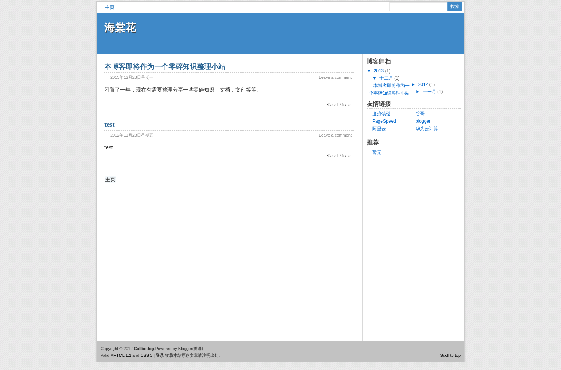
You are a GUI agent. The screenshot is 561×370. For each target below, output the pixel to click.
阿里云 (379, 128)
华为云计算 (427, 128)
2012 (423, 84)
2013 (379, 71)
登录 (160, 355)
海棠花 (120, 27)
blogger (423, 121)
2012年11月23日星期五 (131, 135)
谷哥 (420, 113)
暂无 (376, 152)
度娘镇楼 (381, 113)
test (109, 124)
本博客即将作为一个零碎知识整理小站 (164, 67)
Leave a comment (335, 77)
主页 (109, 7)
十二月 (386, 78)
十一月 (429, 91)
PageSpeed (384, 121)
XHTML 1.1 (121, 355)
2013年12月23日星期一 (131, 77)
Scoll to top (450, 355)
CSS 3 (146, 355)
